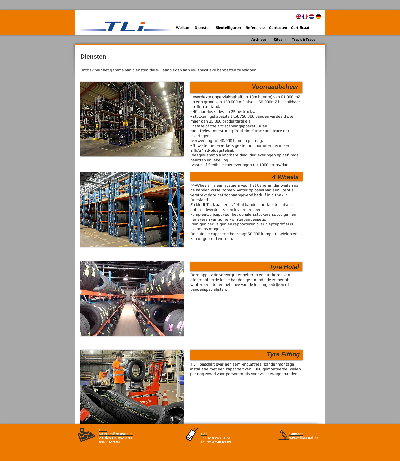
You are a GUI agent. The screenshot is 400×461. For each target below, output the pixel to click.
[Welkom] (183, 27)
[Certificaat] (300, 27)
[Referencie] (255, 27)
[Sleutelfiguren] (228, 27)
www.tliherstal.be (304, 438)
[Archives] (259, 39)
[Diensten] (202, 27)
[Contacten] (278, 27)
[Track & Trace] (303, 39)
